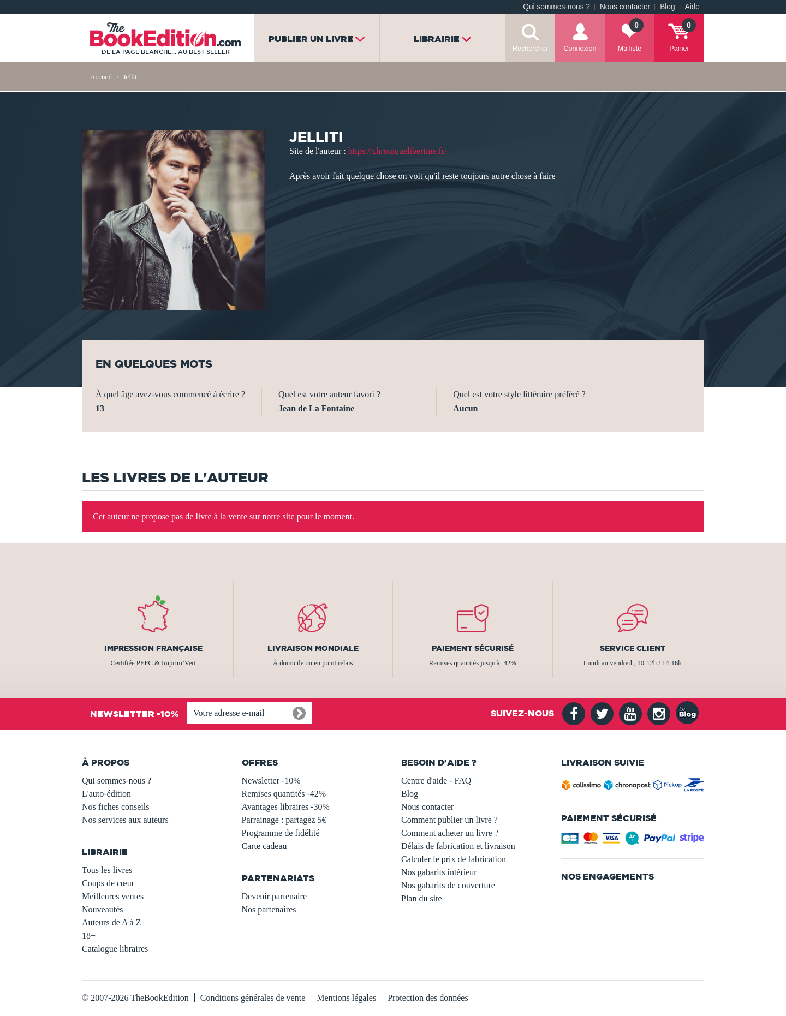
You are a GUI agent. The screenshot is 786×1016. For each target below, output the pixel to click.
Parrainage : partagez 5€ (284, 819)
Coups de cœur (108, 883)
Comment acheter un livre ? (449, 833)
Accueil (101, 77)
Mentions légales (346, 997)
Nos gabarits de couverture (448, 885)
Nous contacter (625, 7)
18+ (89, 935)
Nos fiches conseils (116, 806)
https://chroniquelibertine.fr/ (397, 151)
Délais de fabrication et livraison (458, 846)
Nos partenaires (269, 909)
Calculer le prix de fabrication (453, 859)
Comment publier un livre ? (449, 819)
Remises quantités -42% (284, 793)
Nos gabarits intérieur (439, 872)
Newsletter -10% (271, 780)
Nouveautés (102, 909)
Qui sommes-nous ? (556, 7)
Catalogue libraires (115, 948)
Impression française (153, 648)
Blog (667, 7)
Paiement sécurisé (473, 648)
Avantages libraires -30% (286, 806)
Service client (632, 648)
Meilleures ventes (113, 896)
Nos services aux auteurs (125, 819)
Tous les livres (107, 870)
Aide (692, 7)
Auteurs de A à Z (111, 922)
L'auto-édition (106, 793)
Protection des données (428, 997)
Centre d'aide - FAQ (436, 780)
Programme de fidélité (281, 833)
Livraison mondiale (313, 648)
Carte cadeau (264, 846)
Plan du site (421, 898)
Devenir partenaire (274, 896)
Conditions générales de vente (252, 997)
